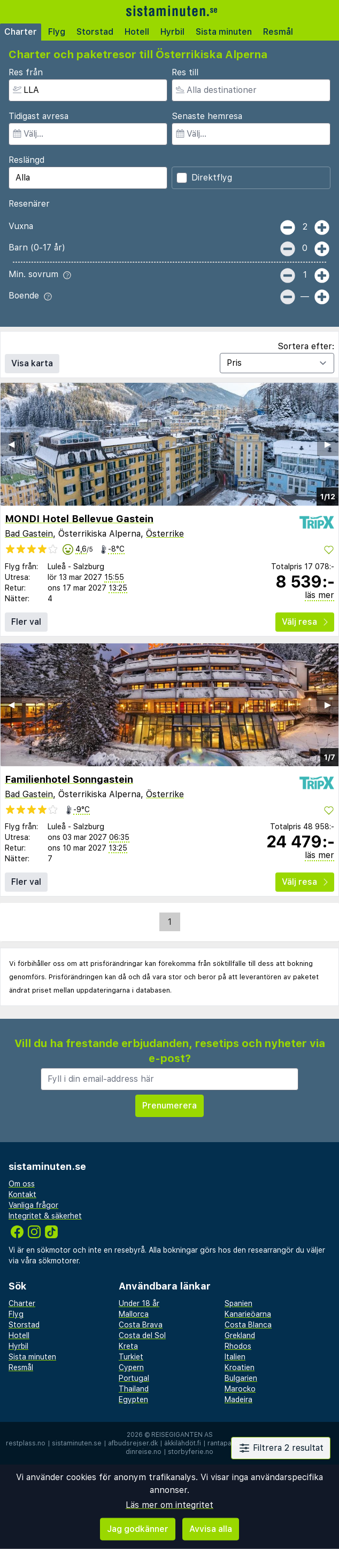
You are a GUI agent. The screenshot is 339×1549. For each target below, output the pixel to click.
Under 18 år (139, 1303)
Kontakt (22, 1194)
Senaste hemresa (207, 116)
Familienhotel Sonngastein (69, 779)
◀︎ (11, 444)
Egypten (133, 1399)
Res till (185, 72)
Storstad (94, 32)
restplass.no (25, 1443)
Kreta (128, 1346)
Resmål (278, 32)
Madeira (238, 1399)
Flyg (56, 32)
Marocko (240, 1389)
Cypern (131, 1367)
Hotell (137, 32)
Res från (26, 72)
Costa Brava (141, 1324)
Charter (20, 32)
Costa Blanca (248, 1324)
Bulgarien (241, 1378)
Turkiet (131, 1357)
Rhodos (238, 1346)
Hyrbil (172, 32)
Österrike (165, 534)
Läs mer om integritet (169, 1505)
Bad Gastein (29, 534)
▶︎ (328, 444)
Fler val (26, 622)
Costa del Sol (142, 1335)
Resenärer (29, 204)
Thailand (134, 1389)
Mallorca (134, 1314)
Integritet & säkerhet (45, 1216)
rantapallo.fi (225, 1443)
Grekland (240, 1335)
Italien (235, 1357)
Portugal (134, 1378)
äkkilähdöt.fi (182, 1443)
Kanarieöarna (248, 1314)
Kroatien (240, 1367)
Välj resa (305, 622)
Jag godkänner (137, 1529)
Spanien (238, 1303)
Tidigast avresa (38, 116)
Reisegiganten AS (182, 1434)
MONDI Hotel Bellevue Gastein (79, 518)
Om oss (22, 1184)
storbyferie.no (190, 1452)
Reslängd (26, 160)
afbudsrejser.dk (133, 1443)
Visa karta (32, 363)
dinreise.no (143, 1452)
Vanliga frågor (33, 1205)
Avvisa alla (210, 1529)
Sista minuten (224, 32)
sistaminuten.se (77, 1443)
